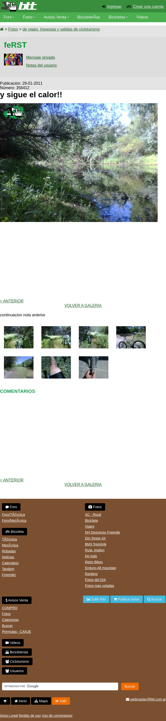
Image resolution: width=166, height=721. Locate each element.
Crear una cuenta (148, 6)
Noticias (8, 557)
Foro (8, 17)
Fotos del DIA (95, 580)
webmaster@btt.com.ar (146, 699)
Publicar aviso (126, 599)
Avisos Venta (55, 17)
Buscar (7, 626)
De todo (91, 556)
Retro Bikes (94, 562)
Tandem (8, 569)
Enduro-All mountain (100, 568)
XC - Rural (93, 515)
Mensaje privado (40, 57)
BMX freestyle (95, 544)
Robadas (9, 551)
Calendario (10, 563)
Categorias (10, 620)
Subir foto (96, 599)
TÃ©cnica (9, 539)
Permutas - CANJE (16, 632)
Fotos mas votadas (99, 586)
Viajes (89, 526)
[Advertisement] (83, 260)
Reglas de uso (30, 716)
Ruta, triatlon (94, 550)
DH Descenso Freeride (102, 532)
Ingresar (114, 6)
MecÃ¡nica (10, 545)
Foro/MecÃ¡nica (14, 520)
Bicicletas (118, 17)
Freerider (9, 575)
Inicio (21, 701)
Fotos (28, 17)
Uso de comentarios (57, 716)
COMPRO (9, 608)
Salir (60, 701)
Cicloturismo (17, 661)
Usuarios (14, 671)
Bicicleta (14, 532)
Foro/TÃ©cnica (13, 515)
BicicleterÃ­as (89, 17)
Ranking (91, 574)
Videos (142, 17)
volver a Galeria (83, 305)
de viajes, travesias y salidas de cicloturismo (61, 29)
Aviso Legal (9, 716)
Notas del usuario (41, 65)
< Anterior (12, 301)
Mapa (41, 701)
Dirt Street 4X (95, 538)
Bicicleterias (16, 652)
